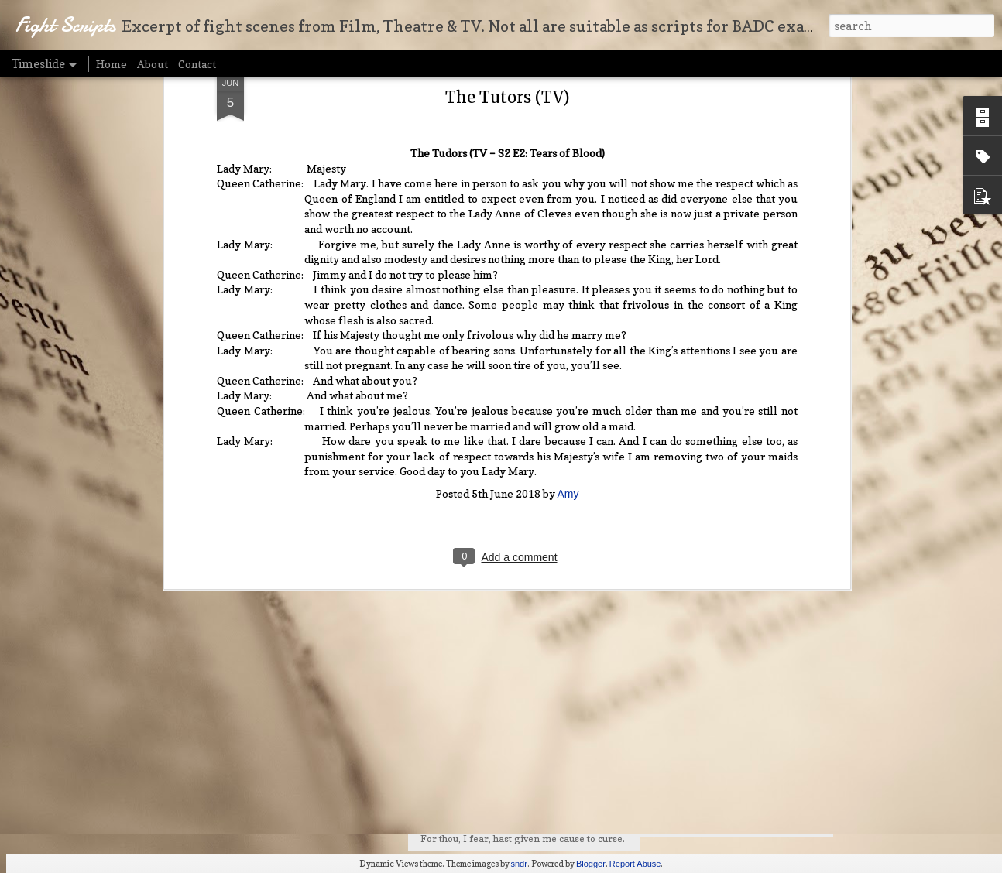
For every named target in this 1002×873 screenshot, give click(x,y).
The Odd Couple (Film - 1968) (731, 708)
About (152, 63)
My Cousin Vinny (698, 679)
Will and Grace (692, 823)
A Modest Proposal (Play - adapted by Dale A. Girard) (794, 765)
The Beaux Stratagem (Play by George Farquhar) (783, 737)
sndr (519, 863)
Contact (197, 63)
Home (111, 63)
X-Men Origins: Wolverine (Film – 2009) (760, 794)
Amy (568, 307)
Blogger (591, 863)
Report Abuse (635, 863)
